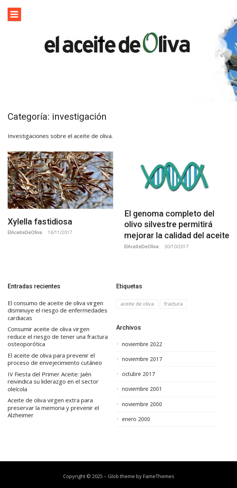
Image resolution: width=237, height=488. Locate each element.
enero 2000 (136, 419)
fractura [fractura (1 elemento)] (173, 303)
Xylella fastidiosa (40, 221)
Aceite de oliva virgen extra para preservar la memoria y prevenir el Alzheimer (53, 408)
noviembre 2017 (142, 359)
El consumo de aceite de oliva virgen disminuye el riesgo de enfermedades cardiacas (57, 310)
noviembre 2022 (142, 344)
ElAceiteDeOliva (25, 232)
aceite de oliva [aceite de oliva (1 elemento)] (137, 303)
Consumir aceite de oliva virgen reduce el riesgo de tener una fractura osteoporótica (58, 336)
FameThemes (158, 476)
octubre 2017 (138, 374)
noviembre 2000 (142, 404)
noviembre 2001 (142, 389)
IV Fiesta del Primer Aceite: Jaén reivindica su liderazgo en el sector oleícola (53, 382)
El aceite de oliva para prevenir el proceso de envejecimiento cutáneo (55, 359)
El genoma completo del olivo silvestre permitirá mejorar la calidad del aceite (176, 224)
